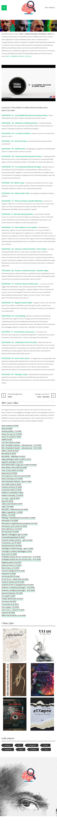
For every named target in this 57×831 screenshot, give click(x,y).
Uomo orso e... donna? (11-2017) (13, 610)
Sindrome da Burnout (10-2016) (13, 582)
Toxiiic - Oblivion (25, 56)
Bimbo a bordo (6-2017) (10, 451)
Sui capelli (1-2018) (8, 596)
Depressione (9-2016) (9, 473)
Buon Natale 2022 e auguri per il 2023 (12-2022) (19, 465)
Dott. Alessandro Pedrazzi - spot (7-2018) (16, 481)
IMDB (21, 749)
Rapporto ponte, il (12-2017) (11, 562)
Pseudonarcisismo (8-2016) (12, 546)
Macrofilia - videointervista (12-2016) (15, 509)
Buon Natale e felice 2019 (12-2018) (14, 467)
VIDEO (15, 395)
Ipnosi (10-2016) (7, 501)
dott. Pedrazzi (50, 7)
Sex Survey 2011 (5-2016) (11, 576)
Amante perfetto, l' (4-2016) (12, 431)
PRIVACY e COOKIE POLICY (40, 804)
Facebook (8, 749)
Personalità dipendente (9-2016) (13, 537)
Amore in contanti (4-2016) (11, 437)
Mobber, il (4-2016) (8, 515)
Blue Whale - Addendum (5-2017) (13, 456)
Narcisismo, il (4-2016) (10, 521)
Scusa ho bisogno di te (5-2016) (13, 571)
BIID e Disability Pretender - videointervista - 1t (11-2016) (21, 445)
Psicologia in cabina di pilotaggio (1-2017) (17, 551)
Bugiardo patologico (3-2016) (12, 462)
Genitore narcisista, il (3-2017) (12, 495)
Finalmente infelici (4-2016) (12, 490)
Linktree (33, 749)
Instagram (32, 745)
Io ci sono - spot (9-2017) (11, 498)
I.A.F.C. (46, 749)
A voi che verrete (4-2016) (11, 442)
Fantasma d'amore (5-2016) (12, 487)
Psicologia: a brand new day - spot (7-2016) (17, 548)
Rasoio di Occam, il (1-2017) (11, 565)
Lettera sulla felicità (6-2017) (12, 504)
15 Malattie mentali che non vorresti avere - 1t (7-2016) (21, 557)
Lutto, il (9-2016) (8, 507)
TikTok (45, 745)
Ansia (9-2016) (7, 428)
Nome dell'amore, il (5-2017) (12, 529)
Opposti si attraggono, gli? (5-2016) (15, 534)
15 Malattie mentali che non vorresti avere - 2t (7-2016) (21, 560)
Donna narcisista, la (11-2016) (12, 479)
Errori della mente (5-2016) (11, 484)
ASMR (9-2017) (7, 440)
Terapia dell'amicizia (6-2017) (12, 599)
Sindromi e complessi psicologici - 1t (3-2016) (18, 587)
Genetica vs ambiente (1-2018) (12, 493)
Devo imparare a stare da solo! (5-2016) (16, 476)
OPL (19, 745)
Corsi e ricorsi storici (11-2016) (12, 470)
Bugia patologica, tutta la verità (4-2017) (16, 459)
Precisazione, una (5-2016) (11, 543)
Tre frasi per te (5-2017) (10, 604)
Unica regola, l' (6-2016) (10, 607)
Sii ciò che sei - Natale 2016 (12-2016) (15, 579)
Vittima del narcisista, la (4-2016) (14, 615)
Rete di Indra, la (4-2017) (10, 568)
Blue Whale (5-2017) (9, 454)
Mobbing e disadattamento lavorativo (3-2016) (18, 518)
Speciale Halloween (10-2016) (12, 593)
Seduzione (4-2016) (9, 574)
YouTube (7, 745)
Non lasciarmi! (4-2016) (10, 532)
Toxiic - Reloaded (12, 56)
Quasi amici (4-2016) (9, 554)
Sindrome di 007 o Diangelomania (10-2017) (18, 585)
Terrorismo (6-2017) (9, 601)
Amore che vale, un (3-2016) (12, 434)
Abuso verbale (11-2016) (10, 426)
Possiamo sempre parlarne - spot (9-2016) (17, 540)
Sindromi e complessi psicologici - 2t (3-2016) (18, 590)
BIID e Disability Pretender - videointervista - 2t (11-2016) (22, 448)
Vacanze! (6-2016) (8, 613)
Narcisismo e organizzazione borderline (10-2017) (20, 523)
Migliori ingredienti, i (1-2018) (12, 512)
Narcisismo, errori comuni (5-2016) (14, 526)
